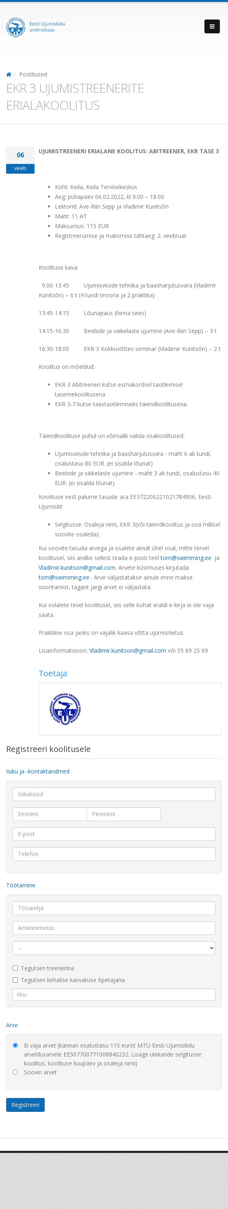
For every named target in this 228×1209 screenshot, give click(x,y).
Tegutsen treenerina (43, 968)
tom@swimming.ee (186, 558)
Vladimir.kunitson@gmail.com (77, 567)
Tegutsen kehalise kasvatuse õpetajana (69, 980)
